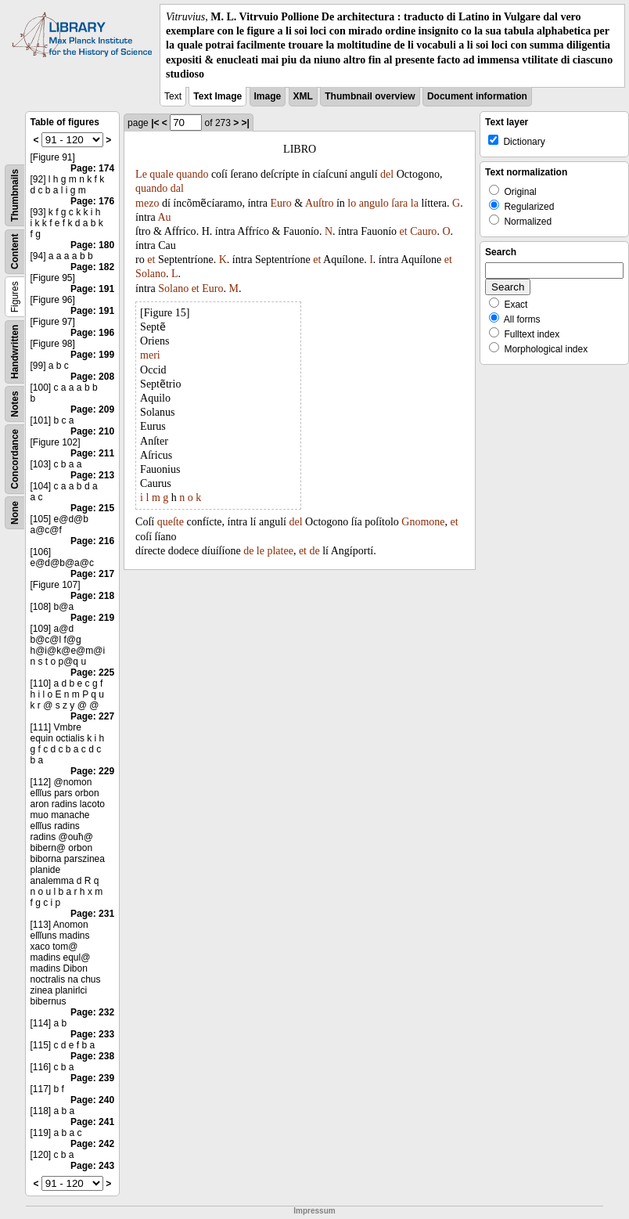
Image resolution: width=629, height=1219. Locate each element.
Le (141, 174)
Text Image (217, 96)
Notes (14, 404)
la (415, 203)
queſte (170, 522)
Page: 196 (92, 332)
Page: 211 (92, 453)
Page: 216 (92, 541)
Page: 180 (92, 245)
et (404, 231)
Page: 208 (92, 376)
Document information (477, 96)
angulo (374, 203)
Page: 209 (92, 409)
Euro (281, 203)
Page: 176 (92, 201)
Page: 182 (92, 266)
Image (268, 96)
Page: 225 (92, 672)
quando (192, 174)
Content (14, 251)
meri (150, 355)
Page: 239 (92, 1078)
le (260, 551)
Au (164, 217)
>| (246, 122)
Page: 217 (92, 573)
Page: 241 (92, 1121)
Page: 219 (92, 617)
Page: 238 (92, 1056)
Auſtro (319, 203)
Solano (150, 274)
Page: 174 (92, 168)
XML (303, 96)
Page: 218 (92, 595)
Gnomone (422, 522)
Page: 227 (92, 716)
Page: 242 (92, 1143)
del (387, 174)
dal (177, 188)
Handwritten (14, 352)
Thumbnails (14, 195)
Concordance (14, 459)
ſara (399, 203)
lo (351, 203)
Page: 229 (92, 771)
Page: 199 (92, 354)
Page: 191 (92, 288)
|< (155, 122)
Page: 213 (92, 475)
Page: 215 (92, 508)
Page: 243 (92, 1165)
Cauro (423, 231)
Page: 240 (92, 1100)
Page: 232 (92, 1012)
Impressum (314, 1210)
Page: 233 (92, 1034)
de (248, 551)
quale (161, 174)
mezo (147, 203)
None (14, 513)
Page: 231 (92, 913)
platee (280, 551)
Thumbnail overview (370, 96)
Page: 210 (92, 431)
